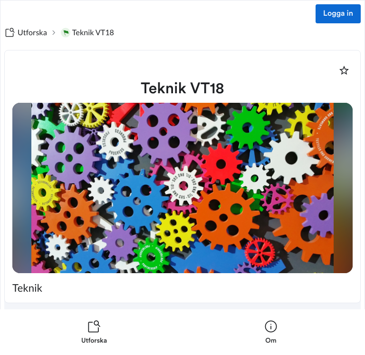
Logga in (338, 14)
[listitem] (94, 332)
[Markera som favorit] (344, 70)
